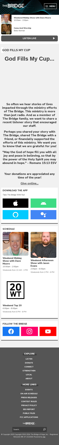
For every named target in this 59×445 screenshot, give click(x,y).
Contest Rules (29, 401)
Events (29, 389)
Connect (29, 367)
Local (29, 374)
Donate (29, 363)
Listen (29, 359)
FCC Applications (29, 417)
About (29, 378)
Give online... (30, 183)
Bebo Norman (19, 31)
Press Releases (29, 397)
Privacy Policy (29, 405)
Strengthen (29, 370)
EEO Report (29, 409)
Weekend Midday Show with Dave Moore (32, 18)
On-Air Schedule (28, 393)
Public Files (29, 413)
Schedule (9, 229)
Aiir (44, 437)
